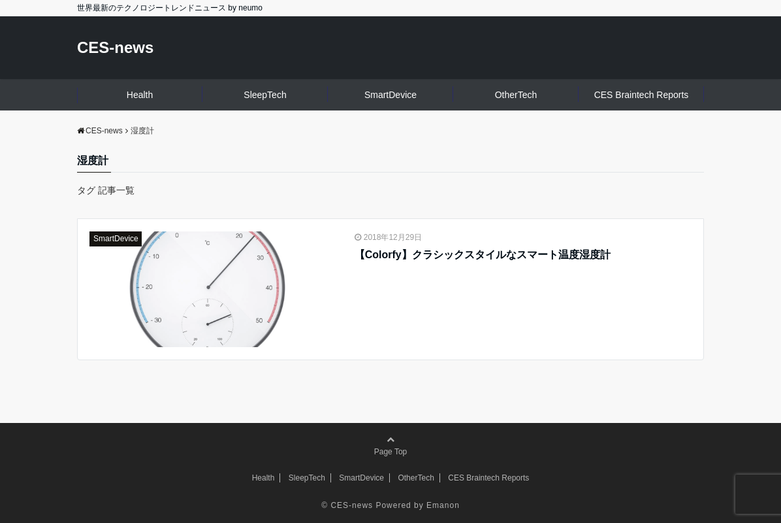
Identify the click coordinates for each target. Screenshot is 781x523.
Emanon (443, 505)
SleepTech (265, 95)
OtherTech (516, 95)
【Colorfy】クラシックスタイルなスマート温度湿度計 (483, 254)
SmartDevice (390, 95)
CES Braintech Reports (641, 95)
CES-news (115, 47)
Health (140, 95)
